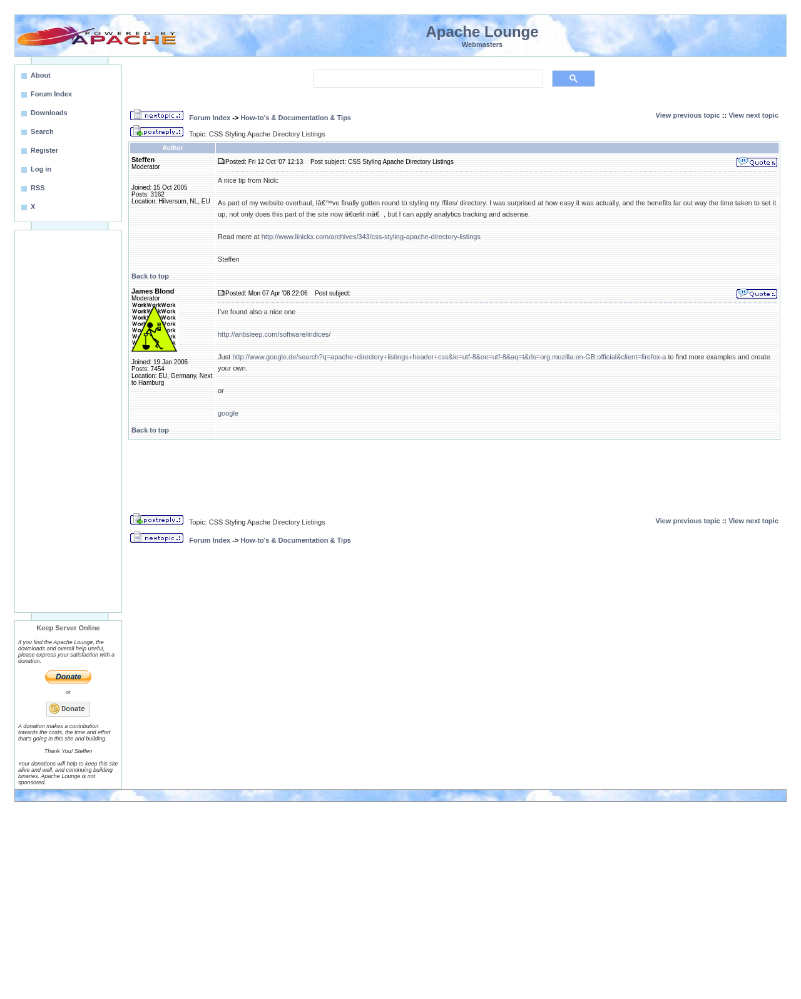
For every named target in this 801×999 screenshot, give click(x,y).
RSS (38, 188)
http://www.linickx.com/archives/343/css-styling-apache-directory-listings (371, 236)
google (228, 413)
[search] (427, 79)
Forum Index (209, 117)
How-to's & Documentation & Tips (295, 117)
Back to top (150, 276)
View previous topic (688, 115)
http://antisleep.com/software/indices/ (274, 334)
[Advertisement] (68, 421)
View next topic (753, 115)
